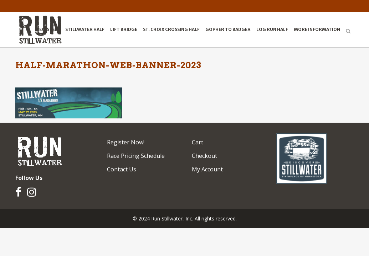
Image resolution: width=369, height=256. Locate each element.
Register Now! (125, 142)
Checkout (204, 156)
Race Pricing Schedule (136, 156)
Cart (197, 142)
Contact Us (121, 169)
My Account (207, 169)
